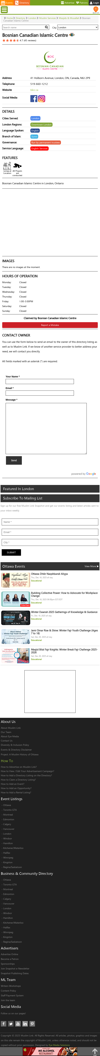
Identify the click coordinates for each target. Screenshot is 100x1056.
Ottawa (7, 805)
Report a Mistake (50, 325)
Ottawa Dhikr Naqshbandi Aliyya (49, 574)
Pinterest (32, 1024)
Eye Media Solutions (59, 1045)
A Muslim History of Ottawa (23, 754)
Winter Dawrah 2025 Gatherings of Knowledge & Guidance (64, 612)
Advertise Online (9, 954)
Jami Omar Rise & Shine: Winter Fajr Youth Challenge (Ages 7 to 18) (64, 632)
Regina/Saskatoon (12, 867)
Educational (36, 580)
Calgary (7, 824)
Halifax (6, 853)
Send (14, 460)
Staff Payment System (12, 995)
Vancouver (8, 829)
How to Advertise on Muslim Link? (19, 767)
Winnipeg (8, 857)
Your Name (13, 376)
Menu (5, 9)
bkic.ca (34, 90)
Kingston (7, 862)
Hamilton (8, 843)
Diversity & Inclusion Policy (15, 745)
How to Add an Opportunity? (16, 788)
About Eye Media (10, 736)
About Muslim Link (11, 728)
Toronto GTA (10, 810)
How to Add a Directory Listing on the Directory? (26, 775)
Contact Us (6, 740)
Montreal (8, 814)
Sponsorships (8, 963)
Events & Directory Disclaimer (16, 749)
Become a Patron (10, 959)
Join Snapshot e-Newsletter (15, 968)
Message (11, 399)
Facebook (3, 1024)
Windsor (7, 838)
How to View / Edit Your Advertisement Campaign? (27, 771)
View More (92, 566)
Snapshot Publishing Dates (15, 973)
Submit (11, 552)
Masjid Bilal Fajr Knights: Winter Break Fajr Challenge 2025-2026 (64, 651)
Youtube (18, 1024)
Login (94, 2)
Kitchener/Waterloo (13, 848)
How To (7, 760)
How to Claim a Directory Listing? (18, 779)
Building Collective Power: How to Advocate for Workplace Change (64, 594)
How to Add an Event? (12, 784)
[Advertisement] (50, 691)
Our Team (6, 732)
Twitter (10, 1024)
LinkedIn (25, 1024)
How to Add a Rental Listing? (16, 792)
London (7, 833)
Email (10, 388)
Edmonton (8, 819)
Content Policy (8, 990)
